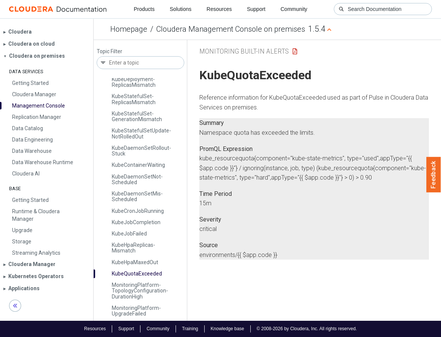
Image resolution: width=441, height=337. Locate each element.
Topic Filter (109, 51)
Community (294, 9)
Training (190, 328)
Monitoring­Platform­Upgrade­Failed (136, 311)
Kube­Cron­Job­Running (138, 211)
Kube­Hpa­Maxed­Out (135, 262)
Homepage (128, 29)
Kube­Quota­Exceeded (137, 274)
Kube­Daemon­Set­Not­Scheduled (137, 179)
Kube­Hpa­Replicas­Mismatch (133, 248)
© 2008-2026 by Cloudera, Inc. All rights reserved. (307, 328)
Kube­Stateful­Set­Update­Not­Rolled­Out (141, 133)
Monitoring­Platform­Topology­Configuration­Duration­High (140, 291)
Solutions (180, 9)
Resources (219, 9)
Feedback (433, 175)
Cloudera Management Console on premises (230, 29)
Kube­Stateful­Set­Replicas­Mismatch (134, 99)
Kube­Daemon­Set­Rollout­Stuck (141, 151)
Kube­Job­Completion (136, 222)
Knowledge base (227, 328)
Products (144, 9)
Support (256, 9)
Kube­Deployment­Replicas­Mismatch (134, 82)
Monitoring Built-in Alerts (244, 51)
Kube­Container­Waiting (138, 165)
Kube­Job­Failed (129, 234)
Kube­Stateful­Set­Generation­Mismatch (137, 116)
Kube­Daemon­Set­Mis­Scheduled (137, 196)
